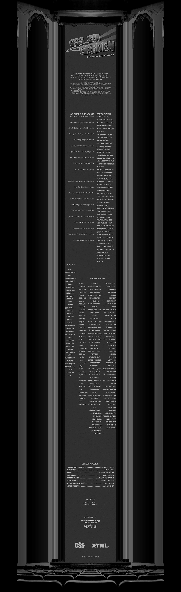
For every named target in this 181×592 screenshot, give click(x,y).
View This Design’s (90, 521)
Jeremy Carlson (107, 480)
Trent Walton (108, 475)
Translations (90, 528)
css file (99, 79)
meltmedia (109, 483)
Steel (69, 472)
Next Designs (90, 503)
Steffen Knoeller (106, 472)
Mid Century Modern (75, 467)
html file (89, 79)
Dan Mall (110, 470)
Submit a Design (90, 526)
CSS (112, 208)
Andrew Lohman (107, 467)
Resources (90, 522)
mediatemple (96, 425)
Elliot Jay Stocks (106, 478)
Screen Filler (73, 478)
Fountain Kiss (73, 480)
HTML (105, 208)
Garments (71, 470)
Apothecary (72, 475)
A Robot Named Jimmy (76, 483)
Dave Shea (97, 413)
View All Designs (90, 504)
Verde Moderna (73, 486)
